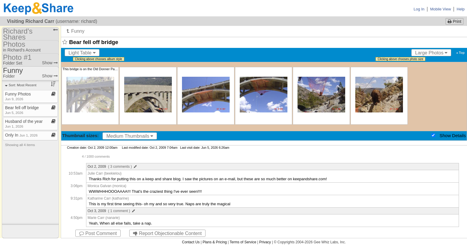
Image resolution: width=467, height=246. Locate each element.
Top (460, 52)
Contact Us (191, 242)
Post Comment (98, 233)
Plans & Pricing (215, 242)
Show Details (453, 135)
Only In (21, 135)
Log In (419, 9)
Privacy (265, 242)
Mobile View (440, 9)
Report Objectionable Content (167, 233)
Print (454, 21)
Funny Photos (18, 96)
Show (50, 62)
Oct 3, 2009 (111, 211)
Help (461, 9)
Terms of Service (243, 242)
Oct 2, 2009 (112, 166)
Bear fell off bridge (22, 110)
